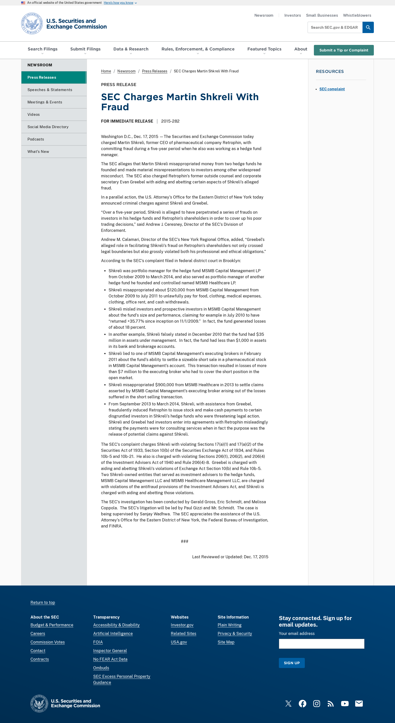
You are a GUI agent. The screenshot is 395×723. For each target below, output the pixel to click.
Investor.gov (182, 625)
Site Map (226, 642)
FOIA (98, 642)
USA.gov (179, 642)
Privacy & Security (235, 633)
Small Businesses (322, 15)
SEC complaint (332, 89)
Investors (292, 15)
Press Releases (155, 71)
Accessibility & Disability (116, 625)
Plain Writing (230, 625)
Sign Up (292, 663)
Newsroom (263, 15)
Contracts (39, 659)
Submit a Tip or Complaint (343, 50)
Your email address (297, 633)
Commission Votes (47, 642)
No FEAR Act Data (110, 659)
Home (106, 71)
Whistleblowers (357, 15)
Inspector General (110, 650)
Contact (37, 650)
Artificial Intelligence (113, 633)
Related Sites (183, 633)
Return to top (42, 602)
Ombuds (101, 667)
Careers (37, 633)
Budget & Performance (51, 625)
